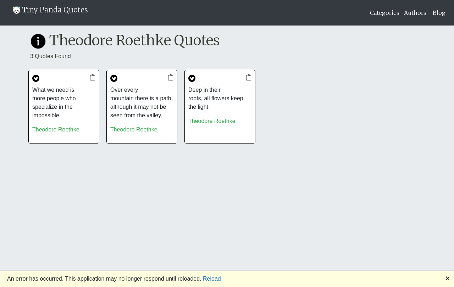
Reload (212, 279)
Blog (439, 12)
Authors (415, 12)
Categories (384, 12)
